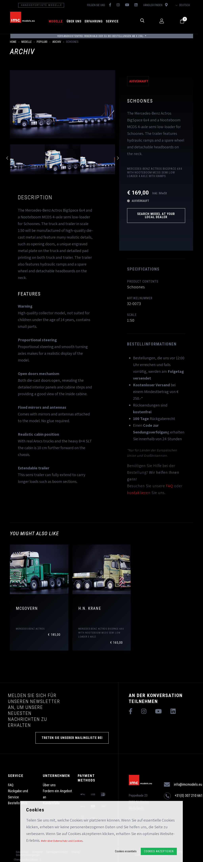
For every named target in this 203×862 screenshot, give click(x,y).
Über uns (76, 21)
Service (114, 21)
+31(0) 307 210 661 (183, 796)
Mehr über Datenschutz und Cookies (61, 841)
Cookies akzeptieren (159, 851)
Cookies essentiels (126, 851)
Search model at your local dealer (156, 215)
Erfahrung (96, 21)
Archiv (56, 41)
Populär (42, 41)
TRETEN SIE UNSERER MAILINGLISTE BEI (72, 738)
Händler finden (159, 5)
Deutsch (187, 5)
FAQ (169, 485)
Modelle (58, 21)
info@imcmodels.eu (183, 784)
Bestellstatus (17, 803)
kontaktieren (138, 492)
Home (13, 41)
